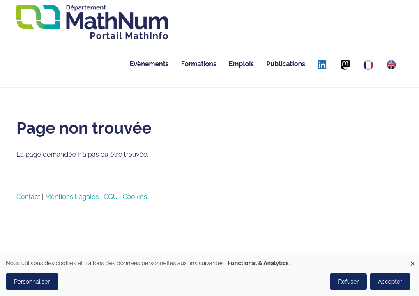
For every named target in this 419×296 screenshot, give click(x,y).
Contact (28, 197)
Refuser (348, 281)
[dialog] (209, 275)
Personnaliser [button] (32, 281)
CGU (110, 197)
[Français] (368, 65)
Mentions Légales (72, 197)
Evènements (149, 64)
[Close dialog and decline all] (413, 260)
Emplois (241, 64)
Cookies (135, 197)
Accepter (390, 281)
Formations (198, 64)
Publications (285, 64)
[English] (391, 64)
